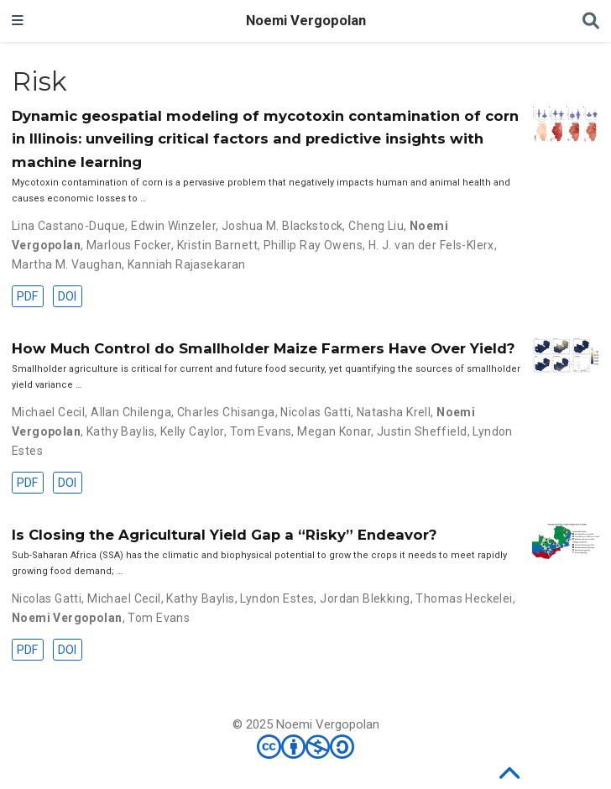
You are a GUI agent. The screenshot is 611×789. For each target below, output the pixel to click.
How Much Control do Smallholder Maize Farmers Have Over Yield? (263, 348)
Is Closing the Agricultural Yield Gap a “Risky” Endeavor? (224, 534)
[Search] (590, 21)
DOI (67, 296)
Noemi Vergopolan (306, 21)
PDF (27, 296)
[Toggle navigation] (18, 21)
